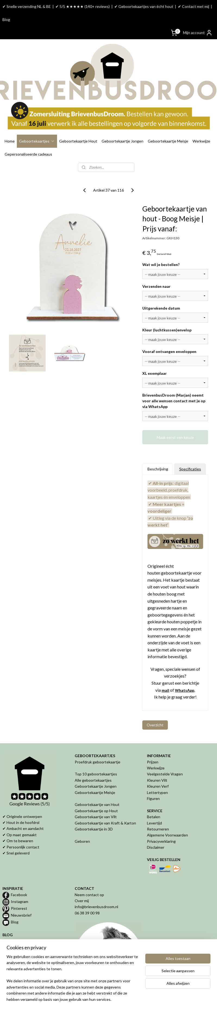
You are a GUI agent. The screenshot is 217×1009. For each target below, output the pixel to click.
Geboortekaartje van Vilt (96, 800)
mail (165, 674)
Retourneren (158, 812)
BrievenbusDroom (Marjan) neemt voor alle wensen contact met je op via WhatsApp (173, 385)
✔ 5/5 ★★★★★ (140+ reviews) (82, 6)
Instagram (19, 885)
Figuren (153, 782)
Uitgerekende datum (161, 291)
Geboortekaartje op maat (23, 937)
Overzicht (155, 708)
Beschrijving (157, 453)
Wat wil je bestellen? (161, 248)
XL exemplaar (154, 357)
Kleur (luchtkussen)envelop (166, 313)
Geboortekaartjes (37, 124)
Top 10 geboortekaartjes (96, 758)
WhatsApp (184, 674)
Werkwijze (201, 124)
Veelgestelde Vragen (165, 758)
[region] (73, 981)
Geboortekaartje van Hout (97, 788)
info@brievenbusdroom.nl (96, 890)
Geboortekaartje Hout (78, 124)
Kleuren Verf (158, 770)
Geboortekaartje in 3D (94, 812)
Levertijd (154, 806)
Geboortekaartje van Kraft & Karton (105, 806)
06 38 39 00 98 (87, 896)
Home (10, 124)
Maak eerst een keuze (175, 421)
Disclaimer (155, 831)
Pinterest (19, 892)
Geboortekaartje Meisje (168, 124)
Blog (6, 19)
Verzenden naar (156, 270)
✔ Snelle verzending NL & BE (26, 6)
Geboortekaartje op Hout (96, 794)
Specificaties (190, 453)
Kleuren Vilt (157, 764)
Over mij (82, 884)
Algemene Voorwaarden (167, 819)
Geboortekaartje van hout (24, 930)
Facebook (19, 878)
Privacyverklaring (161, 825)
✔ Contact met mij (193, 6)
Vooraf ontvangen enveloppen (169, 335)
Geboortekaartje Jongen (122, 124)
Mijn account (197, 32)
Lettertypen (157, 776)
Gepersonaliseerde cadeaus (28, 137)
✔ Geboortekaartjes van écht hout (143, 6)
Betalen (153, 800)
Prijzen (152, 745)
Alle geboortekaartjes (93, 764)
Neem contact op (89, 878)
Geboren (82, 825)
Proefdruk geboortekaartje (97, 745)
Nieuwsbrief (21, 898)
